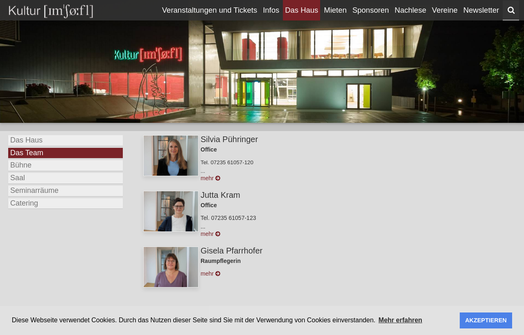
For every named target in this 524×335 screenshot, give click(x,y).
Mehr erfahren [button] (400, 320)
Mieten (335, 10)
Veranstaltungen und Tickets (209, 10)
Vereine (445, 10)
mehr (210, 178)
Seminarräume (34, 190)
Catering (24, 203)
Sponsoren (370, 10)
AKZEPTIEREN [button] (486, 320)
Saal (17, 178)
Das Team (26, 153)
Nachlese (410, 10)
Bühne (21, 165)
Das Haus (301, 10)
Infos (271, 10)
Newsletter (481, 10)
